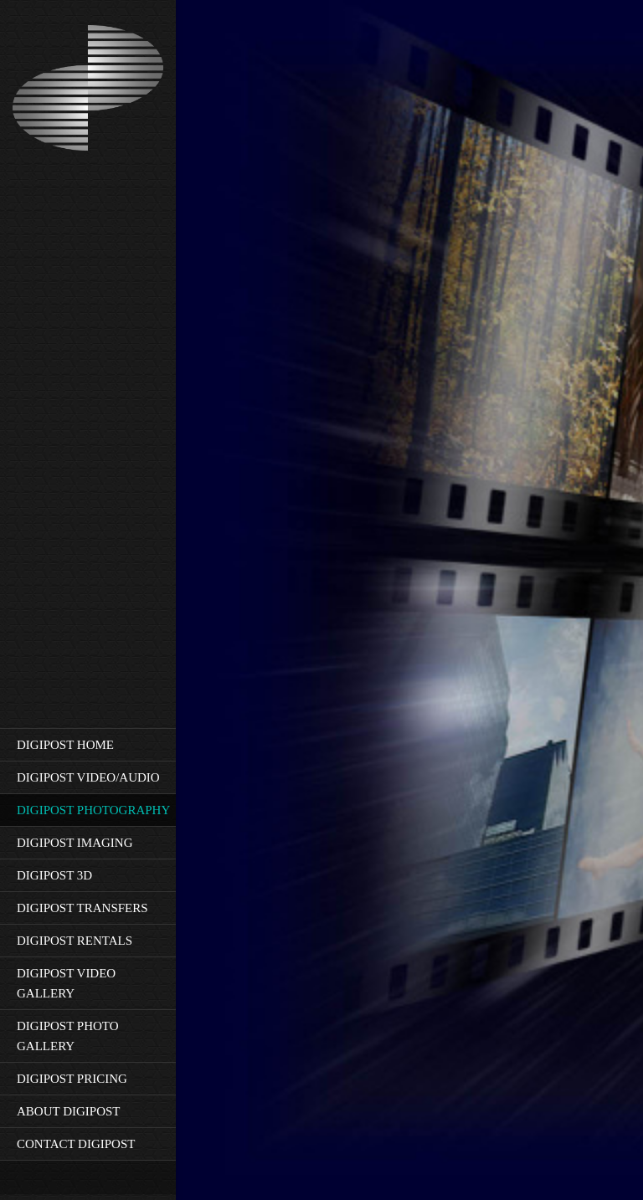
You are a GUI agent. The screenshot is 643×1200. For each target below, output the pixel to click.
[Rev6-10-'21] (88, 89)
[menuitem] (88, 744)
